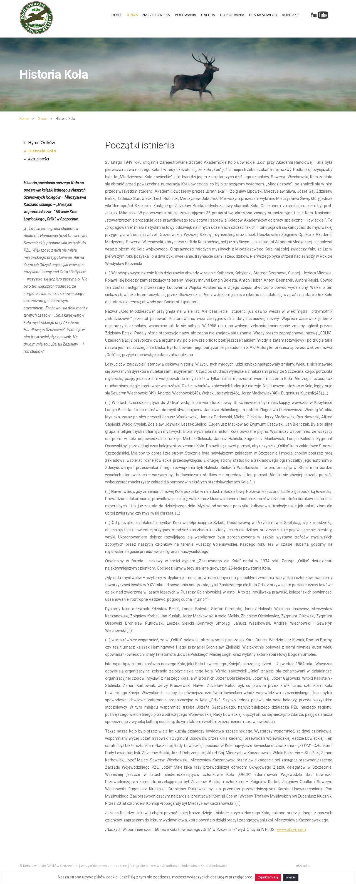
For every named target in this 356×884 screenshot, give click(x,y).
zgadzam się (268, 877)
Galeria (208, 15)
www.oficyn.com (291, 829)
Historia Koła (42, 151)
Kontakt (290, 15)
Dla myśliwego (263, 15)
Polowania (185, 15)
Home (117, 15)
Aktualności (38, 160)
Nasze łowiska (156, 15)
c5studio (303, 866)
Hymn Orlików (41, 142)
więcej (291, 877)
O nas (132, 15)
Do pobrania (232, 15)
